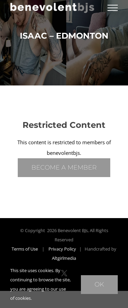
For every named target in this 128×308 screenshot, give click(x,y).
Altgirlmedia (64, 258)
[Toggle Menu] (112, 8)
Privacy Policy (62, 249)
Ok (99, 284)
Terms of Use (25, 249)
